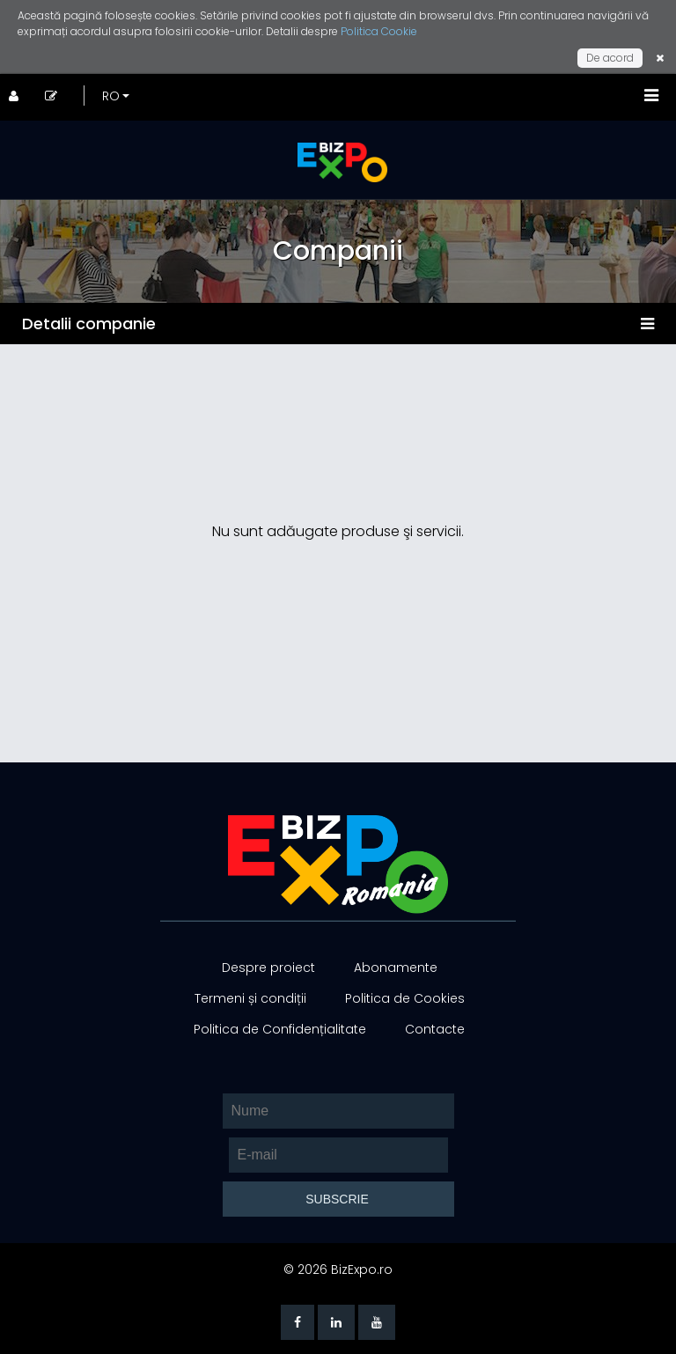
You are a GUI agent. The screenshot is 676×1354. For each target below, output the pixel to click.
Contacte (435, 1029)
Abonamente (395, 967)
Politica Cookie (379, 31)
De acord (610, 57)
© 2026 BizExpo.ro (338, 1269)
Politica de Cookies (405, 998)
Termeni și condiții (250, 998)
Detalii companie (89, 324)
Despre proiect (268, 967)
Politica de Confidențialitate (280, 1029)
